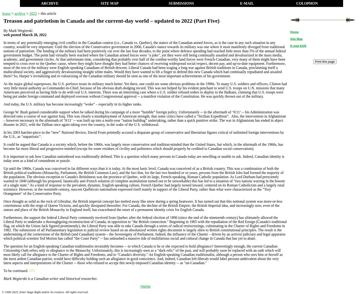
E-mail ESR (298, 46)
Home (145, 286)
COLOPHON (307, 3)
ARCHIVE (50, 3)
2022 (33, 13)
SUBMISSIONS (181, 3)
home (6, 13)
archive (20, 13)
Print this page (325, 61)
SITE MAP (110, 3)
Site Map (296, 39)
